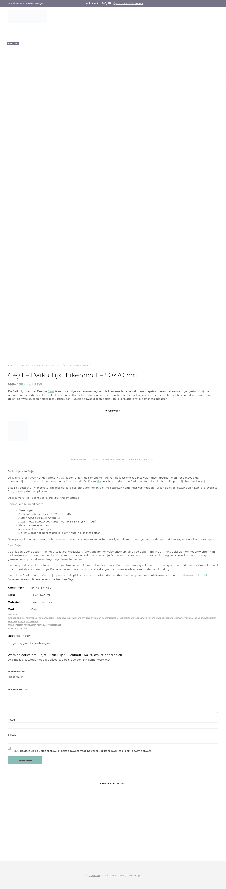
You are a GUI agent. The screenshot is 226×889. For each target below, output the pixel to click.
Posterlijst (43, 625)
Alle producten (25, 365)
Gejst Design (20, 629)
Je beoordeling (18, 689)
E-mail (12, 735)
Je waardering (18, 671)
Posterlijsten (81, 365)
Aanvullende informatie (108, 459)
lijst (57, 395)
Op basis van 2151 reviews (128, 3)
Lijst (33, 625)
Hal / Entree (28, 618)
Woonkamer (32, 622)
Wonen (39, 365)
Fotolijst (18, 625)
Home (11, 365)
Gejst (51, 391)
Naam (12, 720)
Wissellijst (55, 625)
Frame (27, 625)
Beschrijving (79, 459)
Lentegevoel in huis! (66, 618)
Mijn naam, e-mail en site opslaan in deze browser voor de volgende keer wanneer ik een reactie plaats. (83, 751)
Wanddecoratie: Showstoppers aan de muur (180, 618)
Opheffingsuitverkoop (89, 618)
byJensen (94, 875)
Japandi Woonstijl (45, 618)
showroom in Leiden (196, 575)
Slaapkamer (123, 618)
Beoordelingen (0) (141, 459)
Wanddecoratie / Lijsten (58, 365)
